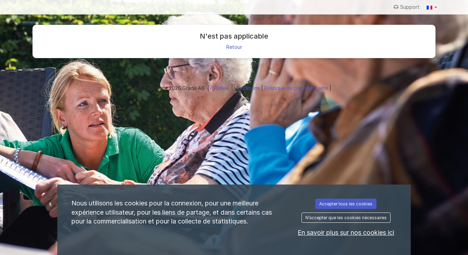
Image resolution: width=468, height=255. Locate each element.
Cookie (221, 88)
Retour (234, 47)
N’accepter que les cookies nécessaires (346, 217)
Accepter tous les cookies (346, 203)
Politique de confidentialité (296, 88)
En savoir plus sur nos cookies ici (346, 232)
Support (407, 7)
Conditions (247, 88)
